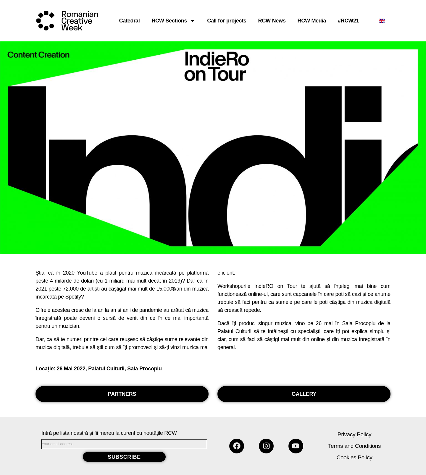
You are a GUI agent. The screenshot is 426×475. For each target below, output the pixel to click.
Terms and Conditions (354, 446)
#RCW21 (348, 21)
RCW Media (311, 21)
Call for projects (226, 21)
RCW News (272, 21)
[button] (122, 394)
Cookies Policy (354, 457)
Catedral (129, 21)
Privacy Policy (354, 434)
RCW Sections (173, 20)
